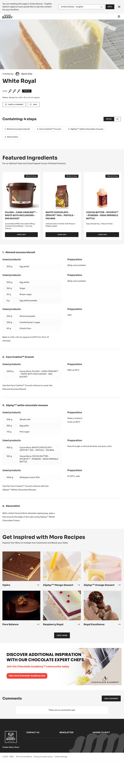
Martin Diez (26, 73)
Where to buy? (101, 732)
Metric (109, 119)
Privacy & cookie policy (43, 757)
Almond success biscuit (18, 129)
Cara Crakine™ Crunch (50, 129)
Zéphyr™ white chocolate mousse (86, 129)
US (117, 119)
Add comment (111, 698)
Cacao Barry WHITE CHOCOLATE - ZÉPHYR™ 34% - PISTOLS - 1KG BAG (37, 448)
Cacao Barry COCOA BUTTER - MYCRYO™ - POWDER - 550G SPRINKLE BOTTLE (39, 459)
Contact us (32, 732)
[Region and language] (81, 6)
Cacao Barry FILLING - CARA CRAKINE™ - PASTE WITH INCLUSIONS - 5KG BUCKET (39, 374)
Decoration (12, 137)
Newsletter (66, 732)
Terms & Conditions (24, 757)
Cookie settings (60, 757)
